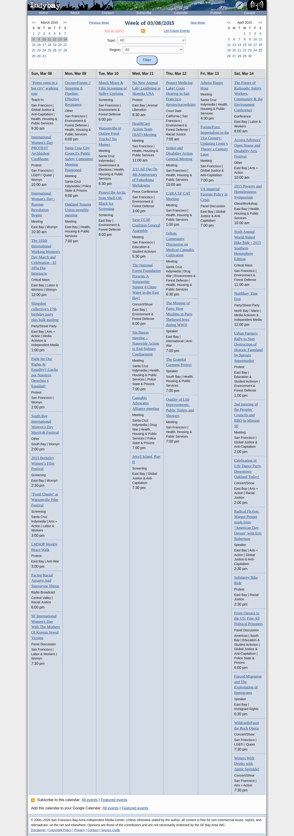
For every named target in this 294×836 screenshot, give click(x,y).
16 (39, 45)
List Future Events (177, 31)
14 (65, 39)
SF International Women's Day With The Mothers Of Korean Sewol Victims (45, 627)
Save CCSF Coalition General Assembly (146, 225)
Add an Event (114, 31)
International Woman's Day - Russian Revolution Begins (43, 204)
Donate (249, 13)
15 (34, 45)
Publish (216, 13)
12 (55, 39)
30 (39, 56)
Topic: (111, 40)
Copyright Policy (60, 830)
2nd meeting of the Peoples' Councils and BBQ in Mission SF (247, 415)
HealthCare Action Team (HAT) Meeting (144, 129)
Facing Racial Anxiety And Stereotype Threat (45, 580)
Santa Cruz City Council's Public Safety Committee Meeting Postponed (79, 159)
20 (60, 45)
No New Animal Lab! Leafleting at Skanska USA (146, 88)
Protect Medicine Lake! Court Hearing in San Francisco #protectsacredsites (180, 94)
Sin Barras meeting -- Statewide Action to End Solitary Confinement (145, 343)
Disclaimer (38, 830)
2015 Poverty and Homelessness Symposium (248, 191)
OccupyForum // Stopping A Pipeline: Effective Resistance (78, 94)
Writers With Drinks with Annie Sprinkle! (246, 763)
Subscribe (144, 13)
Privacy (79, 830)
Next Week (197, 22)
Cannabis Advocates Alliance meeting (145, 403)
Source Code (110, 830)
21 (65, 45)
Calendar (181, 13)
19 (55, 45)
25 (49, 50)
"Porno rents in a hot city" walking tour (44, 88)
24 (44, 50)
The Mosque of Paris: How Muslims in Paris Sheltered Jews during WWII (179, 314)
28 (65, 50)
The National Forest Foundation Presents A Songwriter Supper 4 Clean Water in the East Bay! (146, 281)
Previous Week (99, 22)
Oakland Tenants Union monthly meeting (78, 210)
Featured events (114, 800)
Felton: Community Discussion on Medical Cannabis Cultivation (180, 244)
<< (33, 22)
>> (65, 22)
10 (44, 39)
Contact (108, 13)
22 (34, 50)
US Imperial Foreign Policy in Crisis (214, 194)
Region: (116, 50)
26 (55, 50)
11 (49, 39)
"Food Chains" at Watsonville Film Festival (44, 499)
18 (49, 45)
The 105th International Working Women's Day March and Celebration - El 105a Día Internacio (45, 257)
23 (39, 50)
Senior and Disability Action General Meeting (179, 153)
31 (44, 56)
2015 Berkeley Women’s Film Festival (42, 463)
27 (60, 50)
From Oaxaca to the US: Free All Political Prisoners (248, 618)
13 (60, 39)
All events (90, 800)
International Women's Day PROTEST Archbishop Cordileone (42, 148)
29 (34, 56)
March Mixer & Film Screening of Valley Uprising (113, 88)
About (75, 13)
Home (43, 13)
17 (44, 45)
